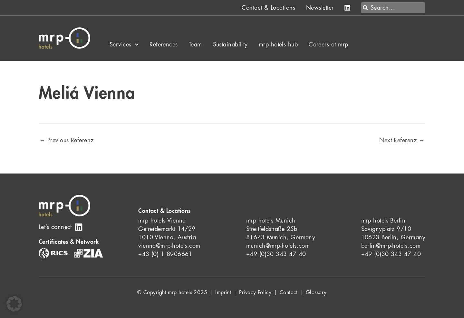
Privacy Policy (255, 292)
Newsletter (320, 8)
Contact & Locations (268, 8)
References (164, 44)
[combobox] (393, 7)
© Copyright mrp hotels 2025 (172, 292)
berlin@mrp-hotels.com (390, 246)
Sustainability (230, 44)
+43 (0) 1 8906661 (165, 254)
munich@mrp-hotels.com (278, 246)
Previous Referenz (66, 140)
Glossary (316, 292)
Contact (289, 292)
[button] (14, 304)
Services (124, 44)
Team (195, 44)
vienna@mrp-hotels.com (169, 246)
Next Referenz (402, 140)
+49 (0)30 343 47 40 (276, 254)
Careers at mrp (328, 44)
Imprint (223, 292)
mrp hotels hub (278, 44)
